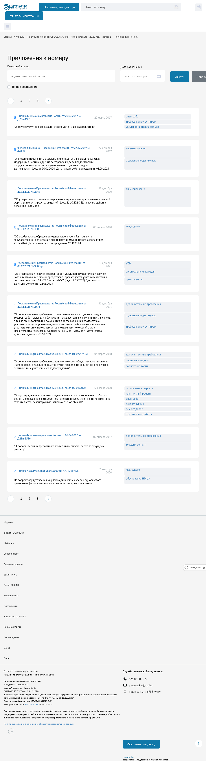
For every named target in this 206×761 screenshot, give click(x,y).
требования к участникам (141, 121)
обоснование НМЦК (138, 478)
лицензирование (135, 148)
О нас (7, 658)
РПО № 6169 (31, 704)
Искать (179, 76)
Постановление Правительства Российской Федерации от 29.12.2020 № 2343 (51, 190)
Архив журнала (79, 36)
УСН (128, 263)
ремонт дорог (134, 409)
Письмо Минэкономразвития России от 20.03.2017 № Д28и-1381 (49, 117)
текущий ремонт (136, 444)
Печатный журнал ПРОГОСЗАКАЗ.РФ (47, 36)
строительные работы (139, 414)
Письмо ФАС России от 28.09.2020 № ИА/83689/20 (48, 470)
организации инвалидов (140, 271)
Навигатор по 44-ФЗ (15, 616)
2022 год (94, 36)
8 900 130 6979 (138, 679)
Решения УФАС (12, 627)
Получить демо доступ (59, 7)
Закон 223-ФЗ (11, 585)
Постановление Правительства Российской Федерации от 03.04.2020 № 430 (51, 227)
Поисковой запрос (18, 66)
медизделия (133, 226)
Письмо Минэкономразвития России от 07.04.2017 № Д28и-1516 (49, 437)
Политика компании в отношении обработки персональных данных (38, 723)
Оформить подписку (141, 744)
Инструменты (11, 595)
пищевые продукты (137, 360)
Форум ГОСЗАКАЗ (14, 532)
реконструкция (135, 403)
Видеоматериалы (13, 564)
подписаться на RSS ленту (145, 691)
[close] (204, 567)
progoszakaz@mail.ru (140, 685)
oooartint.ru (128, 757)
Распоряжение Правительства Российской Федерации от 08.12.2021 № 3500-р (51, 264)
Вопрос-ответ (11, 553)
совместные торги (137, 366)
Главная (8, 36)
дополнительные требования (143, 304)
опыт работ (133, 116)
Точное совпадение (24, 86)
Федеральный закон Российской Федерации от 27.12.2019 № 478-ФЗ (53, 149)
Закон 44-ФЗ (10, 574)
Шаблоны (9, 543)
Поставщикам (11, 637)
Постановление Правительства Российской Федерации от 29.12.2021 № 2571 (51, 305)
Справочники (11, 606)
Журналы (19, 36)
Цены (7, 647)
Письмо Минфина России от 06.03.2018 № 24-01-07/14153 (52, 353)
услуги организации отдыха (142, 126)
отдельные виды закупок (141, 160)
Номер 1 (106, 36)
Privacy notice (195, 568)
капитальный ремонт (138, 393)
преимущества (134, 279)
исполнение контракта (139, 388)
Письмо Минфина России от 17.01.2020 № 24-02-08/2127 (51, 387)
